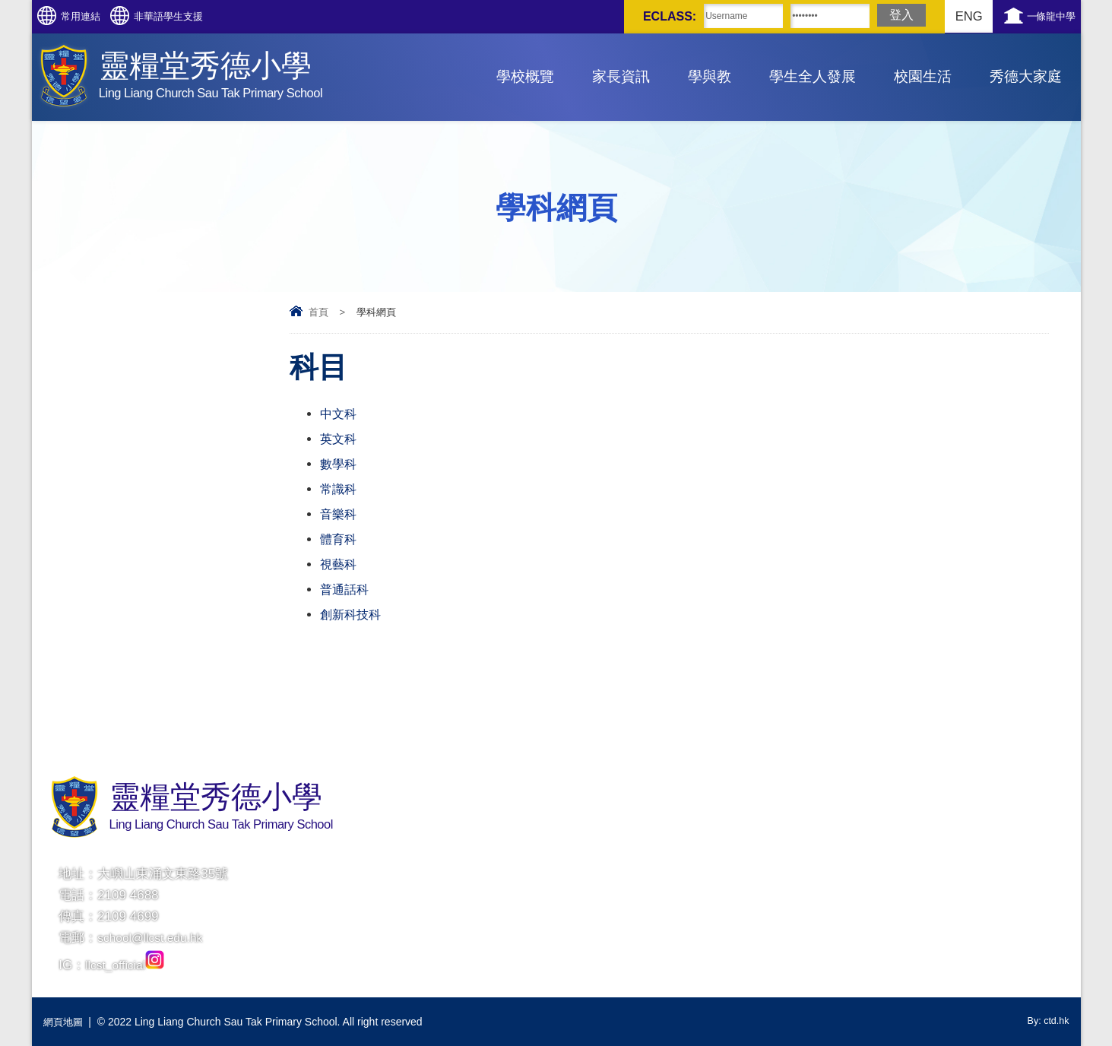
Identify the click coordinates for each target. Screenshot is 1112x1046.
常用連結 (96, 16)
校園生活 (923, 76)
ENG (937, 16)
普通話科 (346, 589)
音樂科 (339, 514)
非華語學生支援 (212, 16)
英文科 (339, 439)
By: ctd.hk (1045, 1022)
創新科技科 (352, 614)
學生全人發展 (812, 76)
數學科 (339, 464)
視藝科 (339, 564)
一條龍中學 (1041, 16)
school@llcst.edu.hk (154, 937)
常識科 (339, 489)
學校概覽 (525, 76)
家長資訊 (621, 76)
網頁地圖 (64, 1022)
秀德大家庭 (1026, 76)
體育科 (339, 539)
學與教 (709, 76)
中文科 (339, 414)
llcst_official (127, 965)
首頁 (318, 312)
